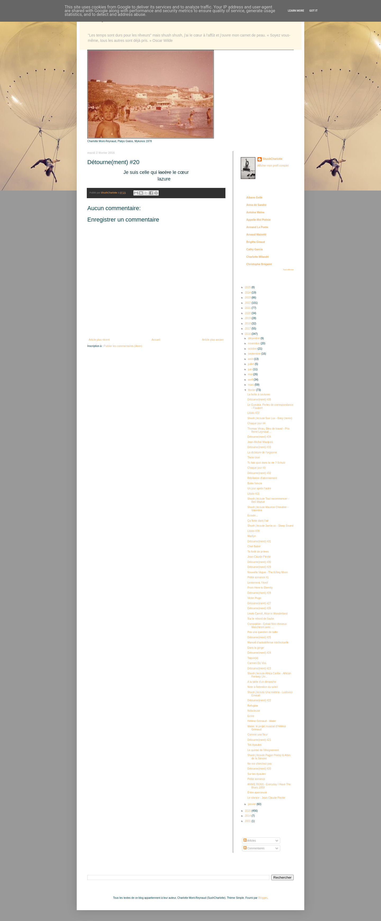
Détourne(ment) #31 (259, 541)
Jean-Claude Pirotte (259, 556)
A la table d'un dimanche (261, 681)
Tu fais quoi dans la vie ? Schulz (266, 462)
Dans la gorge (255, 647)
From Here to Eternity (260, 587)
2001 (248, 821)
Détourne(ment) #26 (259, 608)
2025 (248, 287)
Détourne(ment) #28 (259, 593)
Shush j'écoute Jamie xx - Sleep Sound (270, 525)
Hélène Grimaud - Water (261, 721)
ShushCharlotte (272, 158)
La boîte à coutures (258, 394)
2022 (248, 302)
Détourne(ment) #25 (259, 637)
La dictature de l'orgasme (262, 452)
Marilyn (251, 536)
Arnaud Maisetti (256, 234)
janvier (252, 804)
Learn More (296, 10)
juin (250, 369)
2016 (248, 333)
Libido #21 (253, 493)
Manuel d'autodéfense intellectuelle (268, 642)
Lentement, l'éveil (257, 582)
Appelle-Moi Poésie (258, 219)
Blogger (262, 897)
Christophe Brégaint (259, 264)
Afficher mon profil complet (273, 165)
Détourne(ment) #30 (259, 562)
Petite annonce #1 (258, 577)
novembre (254, 343)
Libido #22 (253, 413)
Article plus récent (99, 339)
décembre (254, 338)
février (252, 390)
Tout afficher (288, 269)
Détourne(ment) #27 (259, 603)
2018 (248, 323)
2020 (248, 313)
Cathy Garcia (254, 249)
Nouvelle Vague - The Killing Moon (267, 572)
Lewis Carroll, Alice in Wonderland (267, 613)
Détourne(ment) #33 (259, 447)
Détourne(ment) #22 (259, 700)
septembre (254, 353)
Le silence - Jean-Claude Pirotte (266, 797)
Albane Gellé (254, 197)
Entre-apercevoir (257, 792)
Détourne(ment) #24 (259, 652)
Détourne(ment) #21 (259, 739)
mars (251, 384)
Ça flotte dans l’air (258, 520)
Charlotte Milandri (257, 256)
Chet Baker (254, 546)
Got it (313, 10)
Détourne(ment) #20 (259, 768)
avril (250, 379)
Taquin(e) (252, 658)
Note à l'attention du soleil (262, 686)
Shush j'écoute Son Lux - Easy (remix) (269, 418)
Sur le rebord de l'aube (260, 618)
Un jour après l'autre (259, 488)
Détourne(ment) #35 (259, 399)
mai (250, 374)
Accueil (156, 339)
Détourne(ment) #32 (259, 473)
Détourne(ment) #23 (259, 668)
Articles (249, 840)
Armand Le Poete (257, 227)
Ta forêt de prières (258, 551)
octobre (252, 348)
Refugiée (252, 705)
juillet (251, 364)
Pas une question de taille (262, 632)
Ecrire (250, 716)
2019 (248, 318)
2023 (248, 297)
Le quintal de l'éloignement (263, 750)
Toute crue (253, 457)
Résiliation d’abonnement (262, 478)
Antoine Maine (255, 212)
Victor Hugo (254, 598)
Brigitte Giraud (255, 242)
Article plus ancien (213, 339)
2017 (248, 328)
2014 (248, 815)
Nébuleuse (253, 710)
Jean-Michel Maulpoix (260, 442)
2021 (248, 307)
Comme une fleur (257, 734)
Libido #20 (253, 531)
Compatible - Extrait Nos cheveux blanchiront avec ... (267, 625)
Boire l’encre (254, 483)
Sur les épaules (256, 774)
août (251, 359)
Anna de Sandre (256, 205)
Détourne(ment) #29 (259, 567)
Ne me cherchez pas (259, 763)
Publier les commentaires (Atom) (123, 346)
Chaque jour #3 (256, 467)
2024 (248, 292)
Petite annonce (256, 779)
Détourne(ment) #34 (259, 436)
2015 (248, 810)
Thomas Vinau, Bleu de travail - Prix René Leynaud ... (268, 430)
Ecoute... (252, 515)
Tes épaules (254, 744)
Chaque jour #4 (256, 423)
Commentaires (254, 848)
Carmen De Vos (256, 663)
